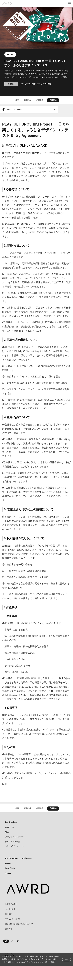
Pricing (8, 873)
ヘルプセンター (11, 909)
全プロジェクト (11, 904)
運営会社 (8, 929)
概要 (17, 100)
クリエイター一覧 (12, 842)
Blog (7, 832)
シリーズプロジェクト (14, 846)
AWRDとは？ (10, 827)
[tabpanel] (36, 51)
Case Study (10, 868)
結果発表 (39, 100)
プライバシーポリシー (13, 919)
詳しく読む (50, 962)
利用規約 (8, 914)
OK (66, 959)
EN (18, 941)
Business (9, 864)
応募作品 (27, 100)
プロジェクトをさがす (14, 837)
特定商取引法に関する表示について (19, 924)
